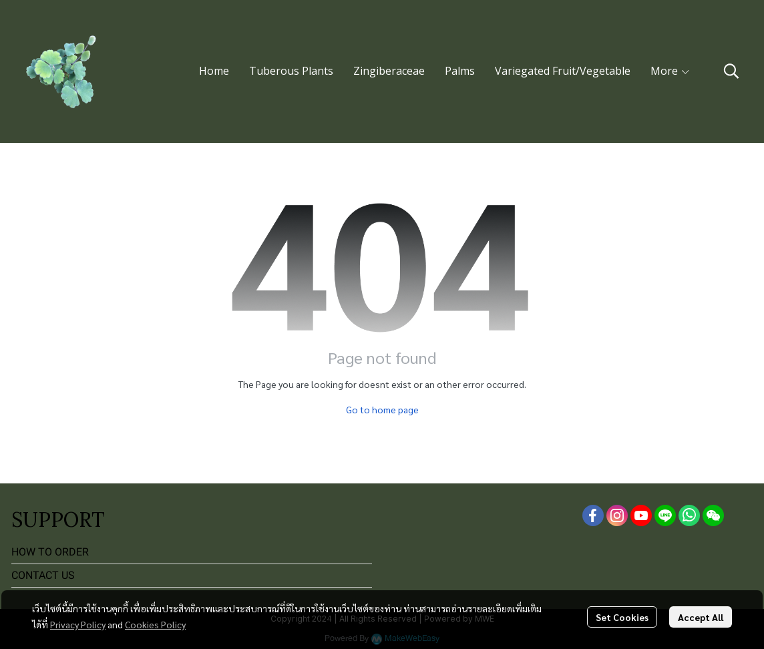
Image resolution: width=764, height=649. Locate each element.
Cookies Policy (155, 624)
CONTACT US (43, 575)
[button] (731, 70)
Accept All (700, 617)
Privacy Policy (78, 624)
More (670, 70)
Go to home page (382, 409)
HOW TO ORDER (50, 552)
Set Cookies (622, 617)
